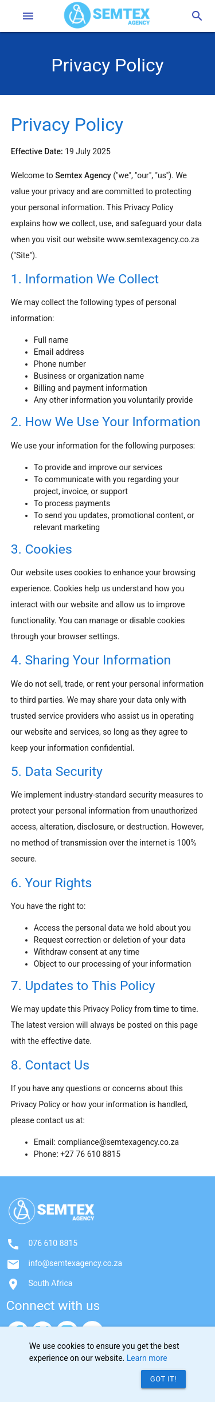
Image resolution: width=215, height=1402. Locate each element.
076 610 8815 (53, 1243)
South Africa (51, 1283)
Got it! (163, 1379)
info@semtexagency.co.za (76, 1263)
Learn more (147, 1358)
